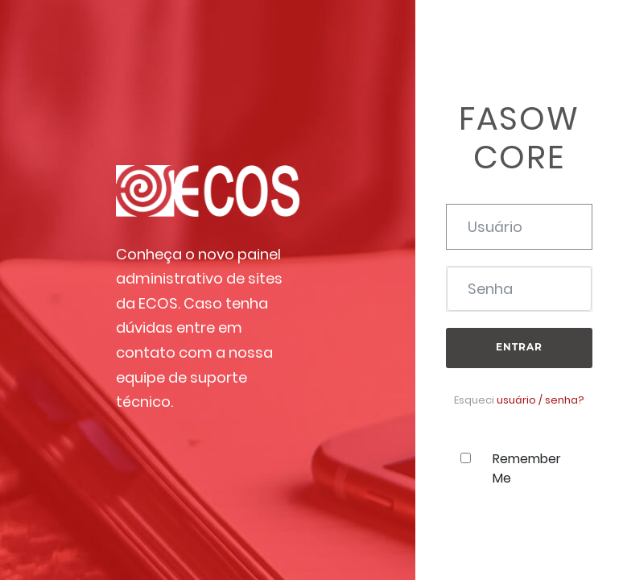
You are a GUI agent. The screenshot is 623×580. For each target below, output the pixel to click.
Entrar (519, 347)
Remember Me (527, 468)
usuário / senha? (540, 400)
